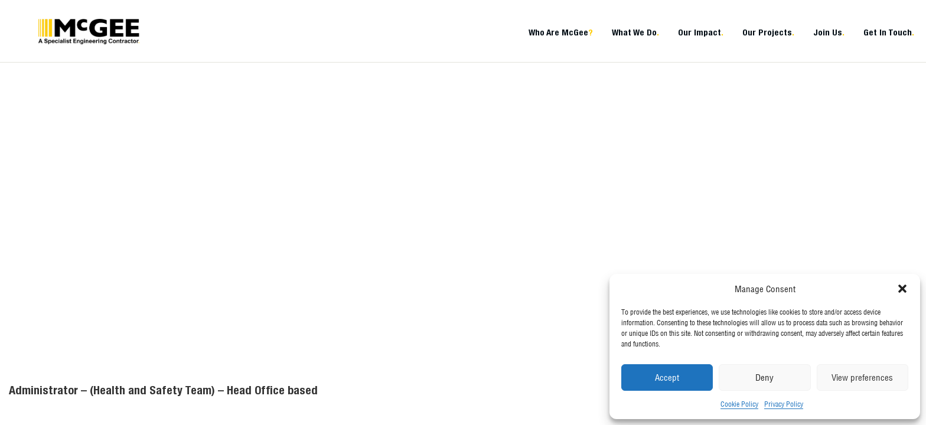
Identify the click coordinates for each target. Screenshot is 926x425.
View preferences (862, 377)
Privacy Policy (783, 404)
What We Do (635, 32)
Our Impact (700, 32)
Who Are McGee (561, 32)
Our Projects (768, 32)
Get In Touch (888, 32)
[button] (902, 289)
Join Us (829, 32)
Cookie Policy (739, 404)
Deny (764, 377)
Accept (667, 377)
